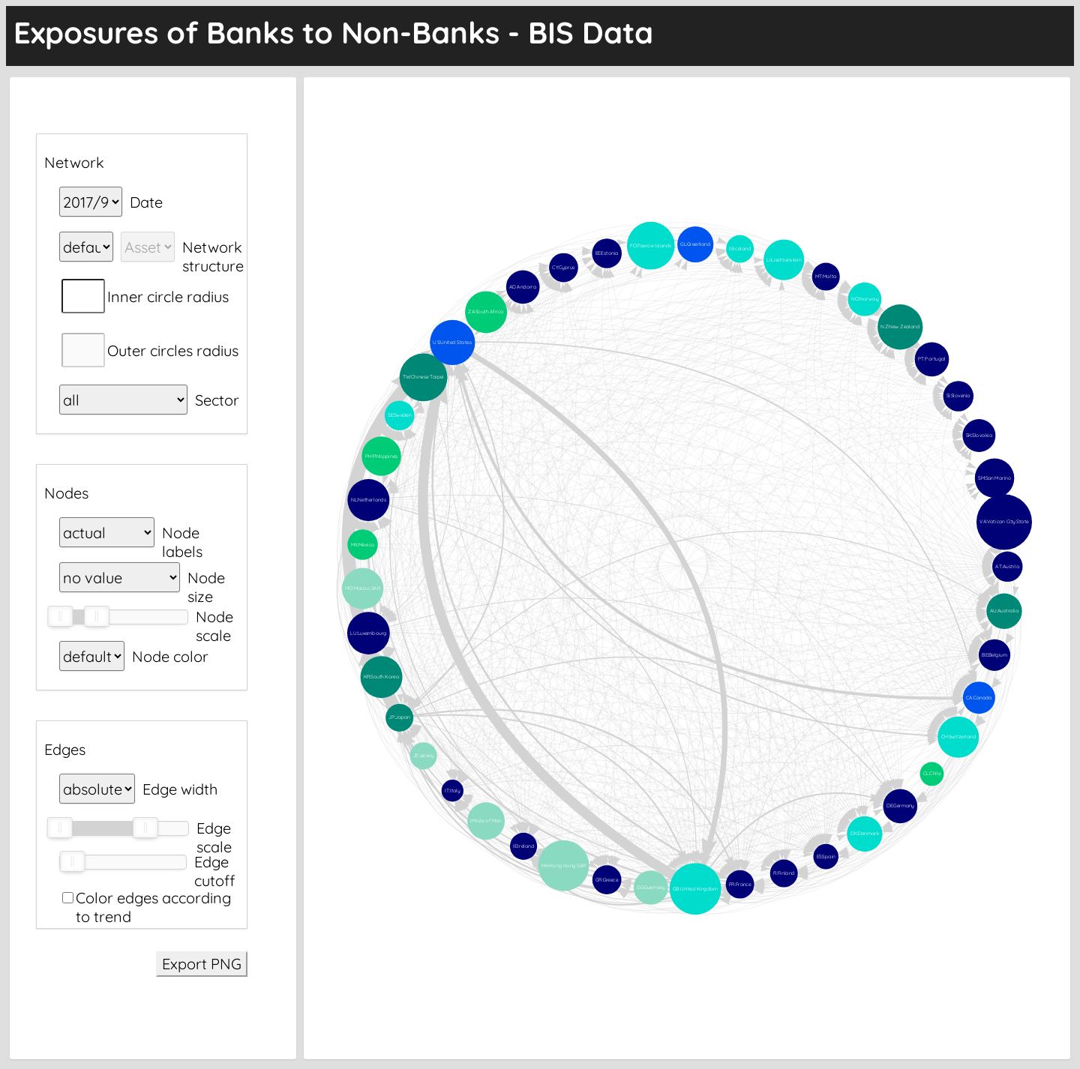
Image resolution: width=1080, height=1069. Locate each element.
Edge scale (214, 828)
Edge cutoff (214, 861)
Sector (217, 400)
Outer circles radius (172, 350)
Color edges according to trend (153, 897)
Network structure (213, 247)
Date (146, 202)
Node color (170, 656)
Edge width (180, 789)
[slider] (60, 616)
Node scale (214, 616)
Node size (206, 577)
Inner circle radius (168, 296)
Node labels (182, 532)
